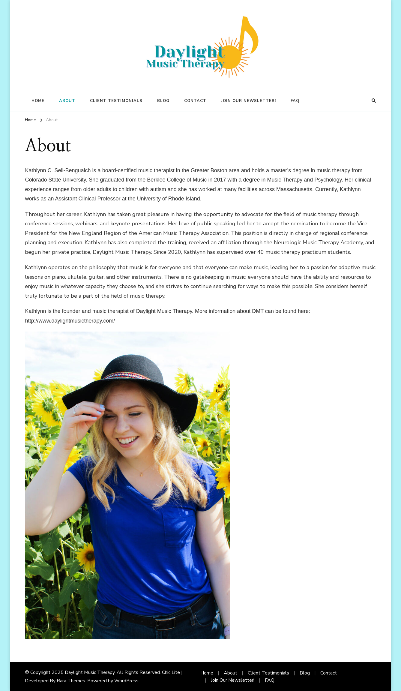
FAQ (295, 101)
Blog (163, 101)
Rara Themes (71, 680)
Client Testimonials (116, 101)
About (67, 101)
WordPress (126, 680)
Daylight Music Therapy (90, 672)
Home (37, 101)
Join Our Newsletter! (248, 101)
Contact (195, 101)
